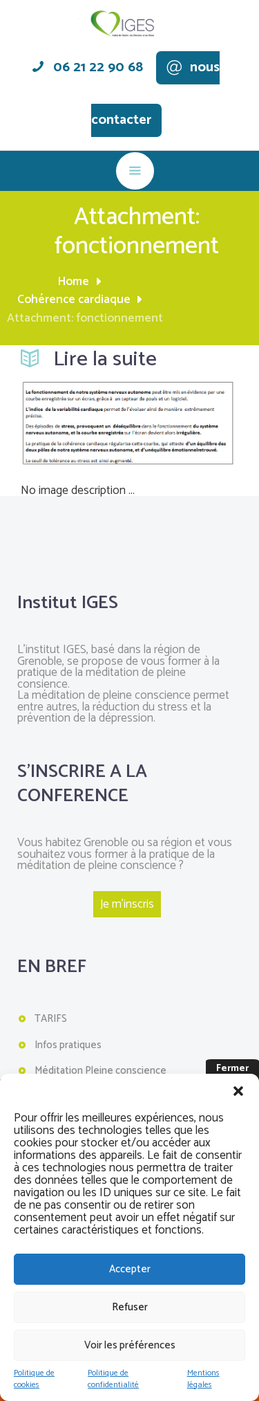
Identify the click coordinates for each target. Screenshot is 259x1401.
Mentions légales (203, 1379)
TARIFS (51, 1019)
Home (73, 282)
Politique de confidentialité (113, 1379)
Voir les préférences (129, 1345)
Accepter (130, 1269)
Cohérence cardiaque (74, 300)
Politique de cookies (34, 1379)
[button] (238, 1091)
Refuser (130, 1307)
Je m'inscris (127, 904)
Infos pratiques (68, 1045)
